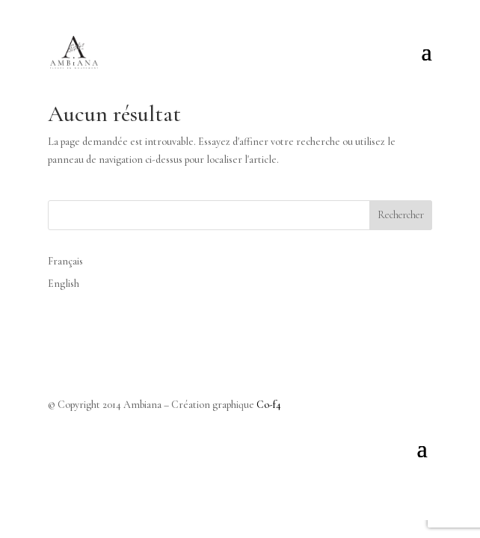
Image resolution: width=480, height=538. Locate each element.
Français (65, 261)
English (63, 283)
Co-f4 (268, 404)
